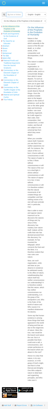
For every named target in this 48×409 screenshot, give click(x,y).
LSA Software (37, 405)
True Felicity (8, 100)
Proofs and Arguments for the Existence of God (11, 36)
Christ (5, 51)
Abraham (5, 46)
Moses (5, 48)
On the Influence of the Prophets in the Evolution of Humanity (11, 28)
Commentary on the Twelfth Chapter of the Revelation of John (11, 89)
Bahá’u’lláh (7, 58)
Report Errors (22, 405)
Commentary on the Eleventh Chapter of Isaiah (10, 82)
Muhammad (7, 53)
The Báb (5, 56)
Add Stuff (7, 405)
